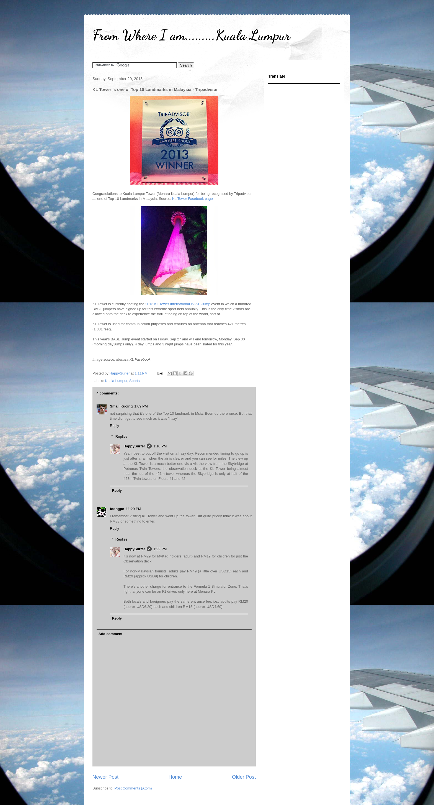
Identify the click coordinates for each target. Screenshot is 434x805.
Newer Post (105, 777)
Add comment (111, 634)
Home (175, 777)
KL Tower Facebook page (192, 199)
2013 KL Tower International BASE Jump (177, 304)
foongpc (117, 509)
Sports (134, 381)
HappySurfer (134, 446)
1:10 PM (160, 446)
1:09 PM (141, 406)
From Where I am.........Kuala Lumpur (191, 35)
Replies (121, 436)
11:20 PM (133, 509)
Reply (114, 426)
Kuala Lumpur (116, 381)
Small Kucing (121, 406)
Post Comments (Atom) (133, 788)
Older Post (244, 777)
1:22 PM (160, 549)
